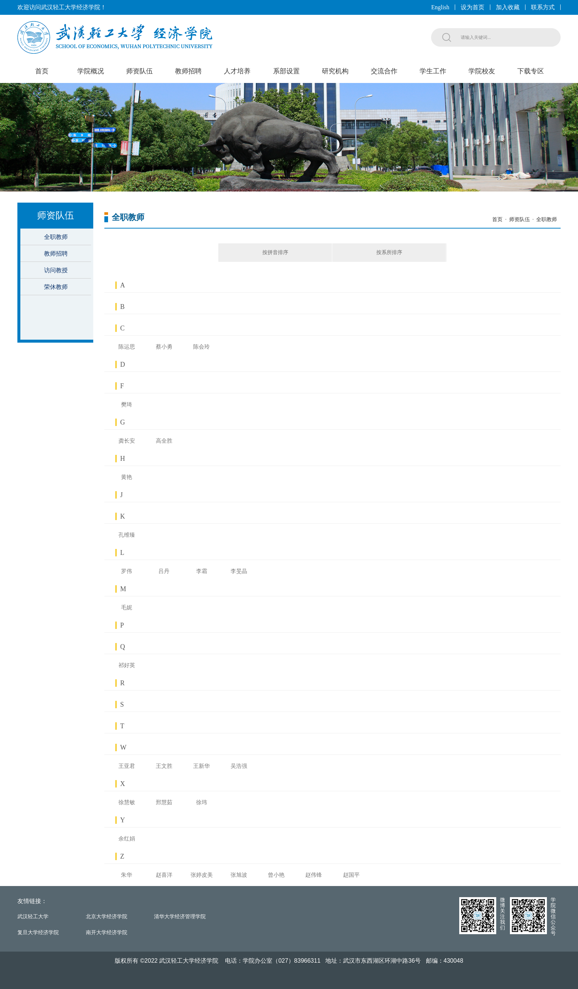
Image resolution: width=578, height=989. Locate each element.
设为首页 (472, 7)
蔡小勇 (164, 347)
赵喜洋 (164, 875)
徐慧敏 (126, 802)
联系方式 (543, 7)
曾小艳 (276, 875)
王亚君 (126, 766)
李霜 (201, 571)
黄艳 (126, 477)
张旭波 (239, 875)
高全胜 (164, 441)
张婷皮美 (202, 875)
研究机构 (335, 71)
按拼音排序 (275, 252)
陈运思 (126, 347)
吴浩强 (239, 766)
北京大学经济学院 (106, 916)
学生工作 (433, 71)
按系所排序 (389, 252)
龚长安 (126, 441)
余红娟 (126, 839)
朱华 (126, 875)
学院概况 (90, 71)
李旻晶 (239, 571)
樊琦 (126, 404)
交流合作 (384, 71)
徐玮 (201, 802)
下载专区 (530, 71)
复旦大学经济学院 (38, 932)
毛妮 (126, 607)
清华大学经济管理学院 (180, 916)
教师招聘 (188, 71)
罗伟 (126, 571)
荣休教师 (56, 287)
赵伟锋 (313, 875)
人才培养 (237, 71)
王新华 (201, 766)
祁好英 (126, 665)
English (440, 7)
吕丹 (163, 571)
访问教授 (56, 270)
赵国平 (351, 875)
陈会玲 (201, 347)
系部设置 (286, 71)
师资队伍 (139, 71)
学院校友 (481, 71)
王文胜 (164, 766)
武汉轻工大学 (32, 916)
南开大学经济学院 (106, 932)
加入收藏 (508, 7)
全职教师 (56, 237)
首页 (41, 71)
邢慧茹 (164, 802)
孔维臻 (126, 535)
